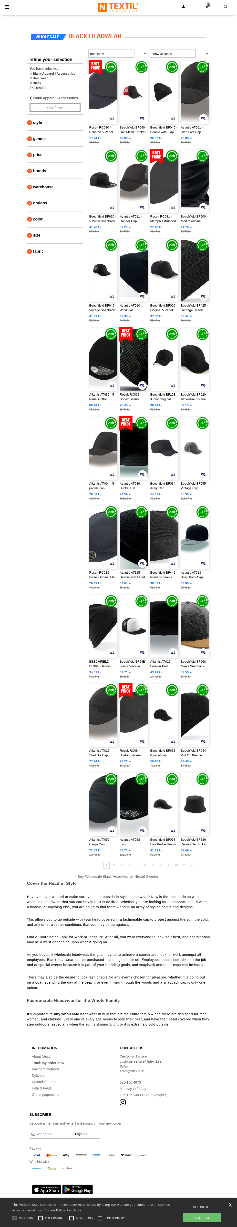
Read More (74, 1210)
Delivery (38, 1075)
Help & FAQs (42, 1088)
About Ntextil (41, 1056)
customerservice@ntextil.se (141, 1061)
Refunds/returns (44, 1082)
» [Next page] (192, 865)
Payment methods (46, 1069)
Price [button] (37, 155)
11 (183, 865)
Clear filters (55, 107)
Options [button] (40, 203)
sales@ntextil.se (132, 1071)
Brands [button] (39, 171)
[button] (183, 7)
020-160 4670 (130, 1082)
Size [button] (37, 235)
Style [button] (37, 122)
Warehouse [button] (43, 187)
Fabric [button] (38, 251)
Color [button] (38, 219)
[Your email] (51, 1134)
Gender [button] (39, 139)
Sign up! (82, 1134)
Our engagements (45, 1095)
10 (176, 865)
